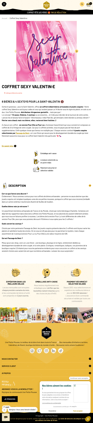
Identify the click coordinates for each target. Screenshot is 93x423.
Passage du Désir (23, 133)
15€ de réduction (58, 12)
